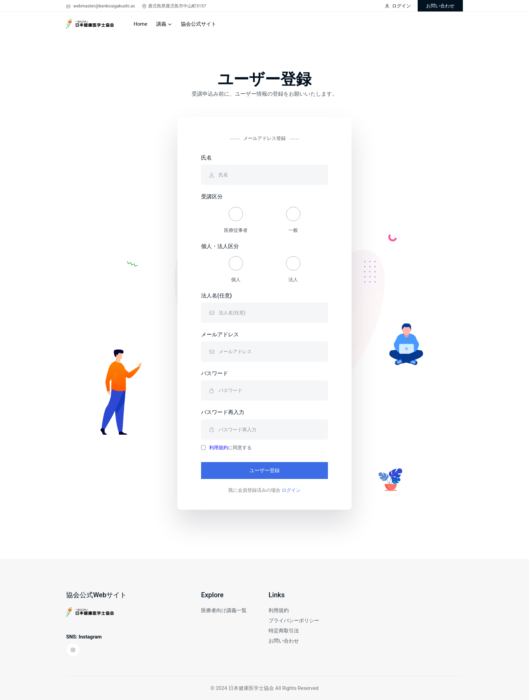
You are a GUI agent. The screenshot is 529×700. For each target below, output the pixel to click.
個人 (236, 269)
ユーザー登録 (264, 470)
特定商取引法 (284, 631)
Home (140, 24)
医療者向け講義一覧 (224, 610)
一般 (293, 220)
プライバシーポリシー (294, 621)
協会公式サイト (198, 24)
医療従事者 (236, 220)
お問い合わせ (440, 5)
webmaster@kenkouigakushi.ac (100, 5)
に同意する (230, 447)
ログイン (398, 5)
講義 (161, 24)
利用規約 (218, 447)
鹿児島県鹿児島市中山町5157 (174, 5)
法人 (293, 269)
